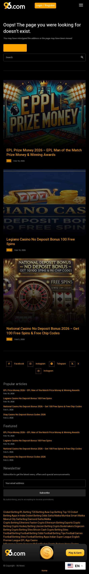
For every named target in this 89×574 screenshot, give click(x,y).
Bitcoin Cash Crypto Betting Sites (50, 529)
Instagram (40, 363)
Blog (9, 250)
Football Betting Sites (14, 536)
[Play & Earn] (44, 552)
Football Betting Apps (37, 536)
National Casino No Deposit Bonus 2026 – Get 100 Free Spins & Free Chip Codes (42, 331)
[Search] (82, 57)
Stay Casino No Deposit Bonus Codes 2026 (24, 414)
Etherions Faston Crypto (32, 522)
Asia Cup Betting (53, 512)
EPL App (25, 540)
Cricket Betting (11, 512)
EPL (8, 160)
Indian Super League (60, 536)
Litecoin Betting (44, 526)
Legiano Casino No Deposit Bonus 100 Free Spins (40, 242)
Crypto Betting (11, 522)
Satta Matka (54, 515)
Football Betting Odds (32, 533)
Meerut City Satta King (15, 519)
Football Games (74, 533)
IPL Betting (25, 512)
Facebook (19, 363)
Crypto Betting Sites (22, 529)
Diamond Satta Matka (39, 519)
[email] (44, 483)
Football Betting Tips (55, 533)
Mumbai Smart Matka (73, 515)
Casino (34, 540)
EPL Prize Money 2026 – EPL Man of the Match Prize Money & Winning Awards (44, 152)
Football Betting (11, 533)
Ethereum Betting (54, 522)
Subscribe (45, 492)
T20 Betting (38, 512)
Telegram (61, 363)
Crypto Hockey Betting (23, 526)
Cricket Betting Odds (36, 515)
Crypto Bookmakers (63, 526)
